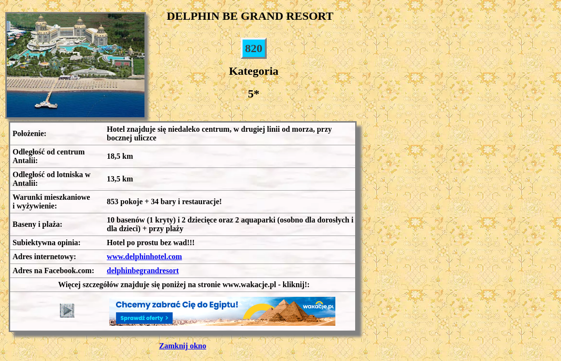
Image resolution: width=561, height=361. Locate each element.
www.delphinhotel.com (144, 256)
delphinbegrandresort (143, 270)
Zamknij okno (182, 346)
